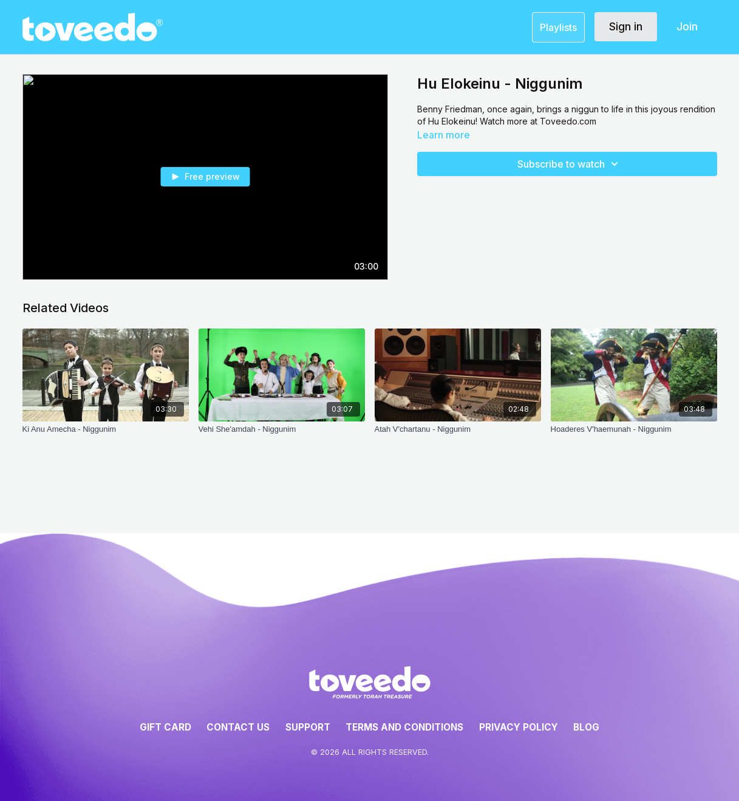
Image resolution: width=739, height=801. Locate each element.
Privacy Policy (518, 727)
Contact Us (238, 727)
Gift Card (165, 727)
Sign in (625, 26)
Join (687, 26)
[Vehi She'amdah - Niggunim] (282, 435)
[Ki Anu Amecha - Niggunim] (105, 435)
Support (307, 727)
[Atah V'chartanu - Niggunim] (458, 435)
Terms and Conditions (404, 727)
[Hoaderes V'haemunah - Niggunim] (634, 435)
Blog (586, 727)
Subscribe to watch (569, 164)
